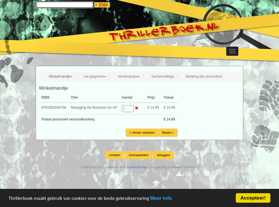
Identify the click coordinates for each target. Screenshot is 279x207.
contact (114, 155)
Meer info (161, 199)
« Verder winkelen (141, 132)
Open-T (178, 167)
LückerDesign (137, 167)
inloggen (163, 155)
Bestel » (168, 132)
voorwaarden (138, 155)
